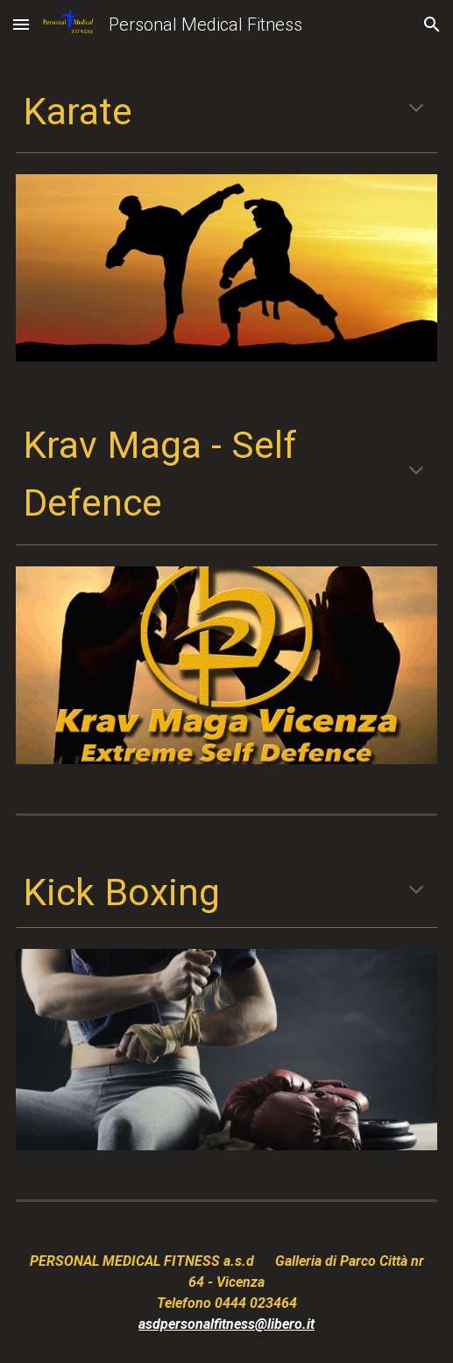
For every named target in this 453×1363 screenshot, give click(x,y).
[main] (227, 111)
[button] (21, 24)
